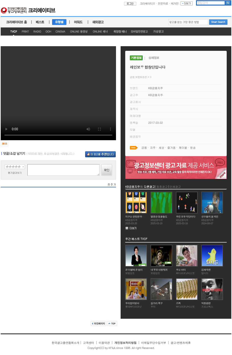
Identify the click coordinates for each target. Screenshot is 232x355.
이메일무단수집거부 (153, 342)
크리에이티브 (147, 3)
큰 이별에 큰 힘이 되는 (136, 269)
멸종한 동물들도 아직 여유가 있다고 (169, 216)
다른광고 (149, 186)
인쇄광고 (175, 186)
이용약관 (104, 342)
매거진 (174, 3)
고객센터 (88, 342)
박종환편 (206, 303)
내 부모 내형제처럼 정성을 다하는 (167, 269)
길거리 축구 (157, 303)
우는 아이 (181, 269)
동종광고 (162, 186)
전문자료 (163, 3)
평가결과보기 (15, 172)
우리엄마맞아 (132, 303)
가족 (178, 303)
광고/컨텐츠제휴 (181, 342)
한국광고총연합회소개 (65, 342)
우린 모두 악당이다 (185, 216)
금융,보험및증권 (138, 77)
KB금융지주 (155, 88)
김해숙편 (206, 269)
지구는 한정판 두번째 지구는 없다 (142, 216)
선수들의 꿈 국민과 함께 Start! (216, 216)
